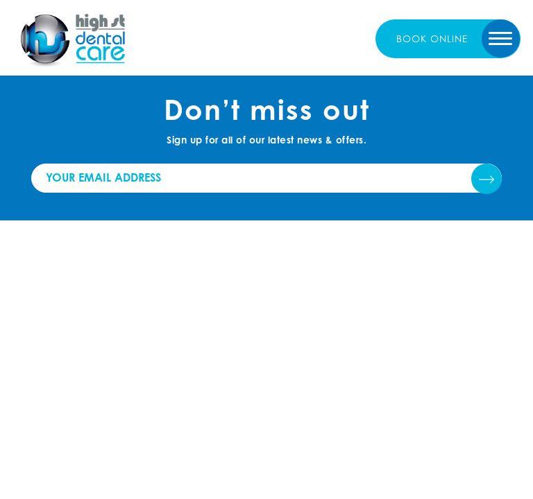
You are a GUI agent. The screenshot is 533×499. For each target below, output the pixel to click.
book (432, 38)
